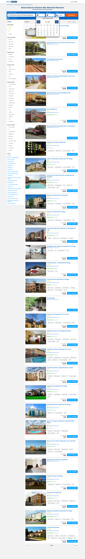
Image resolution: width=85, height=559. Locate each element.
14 (44, 30)
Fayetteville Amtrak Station (12, 180)
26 (38, 34)
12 (38, 30)
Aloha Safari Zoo (10, 196)
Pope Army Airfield (10, 159)
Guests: (57, 12)
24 (53, 32)
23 (50, 32)
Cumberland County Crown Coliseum (14, 188)
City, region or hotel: (11, 12)
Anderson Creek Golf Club (12, 190)
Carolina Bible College (11, 163)
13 (41, 30)
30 (50, 34)
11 (57, 28)
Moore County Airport (11, 203)
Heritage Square (10, 182)
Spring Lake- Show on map (53, 145)
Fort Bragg (9, 155)
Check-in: (38, 12)
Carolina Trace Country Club (12, 198)
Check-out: (48, 12)
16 (50, 30)
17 (53, 30)
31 (53, 34)
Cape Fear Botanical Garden (12, 184)
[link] (12, 2)
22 (47, 32)
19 (38, 32)
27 (41, 34)
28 (44, 34)
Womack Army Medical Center (13, 157)
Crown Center (9, 186)
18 (57, 30)
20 (41, 32)
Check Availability (72, 37)
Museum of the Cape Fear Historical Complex (14, 178)
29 (47, 34)
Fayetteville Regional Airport (12, 194)
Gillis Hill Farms (10, 169)
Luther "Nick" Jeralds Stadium (12, 171)
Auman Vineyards (10, 161)
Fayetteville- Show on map (53, 112)
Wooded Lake (9, 167)
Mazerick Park (10, 165)
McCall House (10, 175)
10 (53, 28)
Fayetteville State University (12, 173)
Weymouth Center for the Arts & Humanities (13, 201)
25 (57, 32)
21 (44, 32)
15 (47, 30)
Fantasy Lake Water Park (12, 192)
